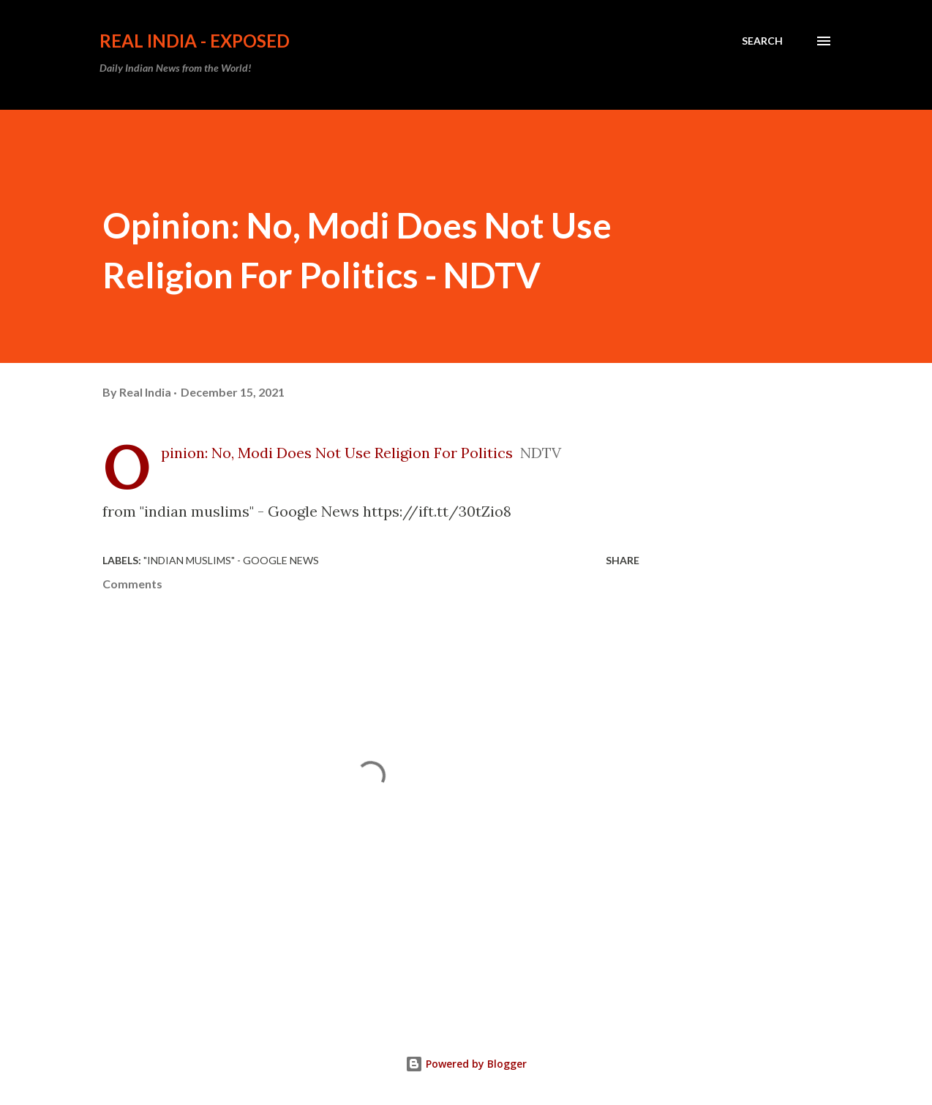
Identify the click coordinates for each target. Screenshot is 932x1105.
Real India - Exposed (194, 40)
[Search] (762, 41)
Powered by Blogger (466, 1064)
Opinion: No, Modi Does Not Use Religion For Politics (337, 452)
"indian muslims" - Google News (231, 560)
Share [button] (622, 560)
